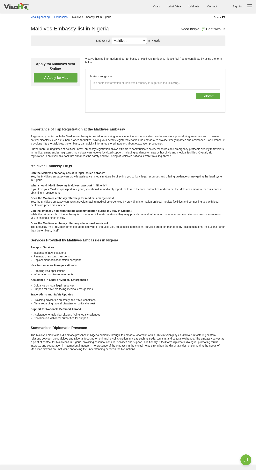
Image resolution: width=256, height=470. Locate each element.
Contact (212, 6)
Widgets (194, 6)
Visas (156, 6)
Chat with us (213, 29)
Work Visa (174, 6)
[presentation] (120, 100)
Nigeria (153, 40)
